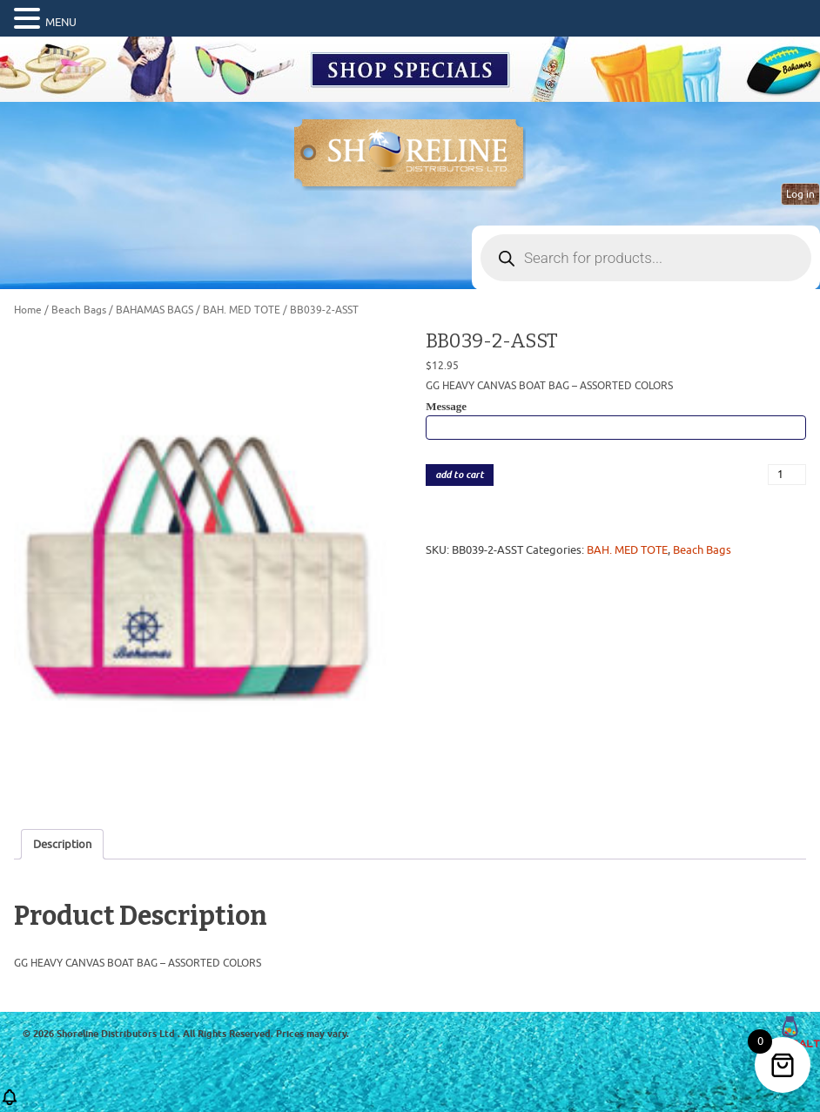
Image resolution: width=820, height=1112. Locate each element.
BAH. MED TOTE (241, 310)
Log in (800, 194)
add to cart (459, 475)
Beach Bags (78, 310)
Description (62, 844)
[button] (29, 19)
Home (28, 310)
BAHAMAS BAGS (154, 310)
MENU (61, 22)
